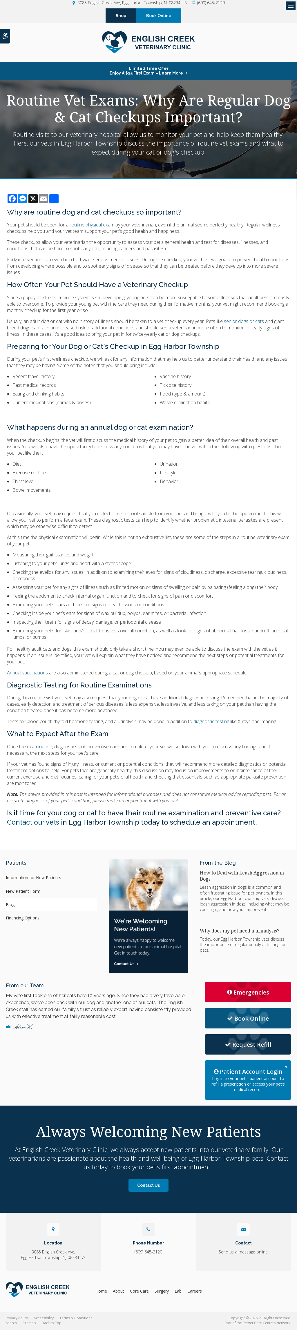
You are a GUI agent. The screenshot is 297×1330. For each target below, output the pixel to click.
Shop (121, 15)
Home (101, 1291)
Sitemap (29, 1323)
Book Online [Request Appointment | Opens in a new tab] (248, 1019)
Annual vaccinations (27, 673)
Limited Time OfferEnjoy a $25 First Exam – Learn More (146, 71)
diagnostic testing (211, 721)
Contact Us (148, 1185)
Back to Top (51, 1323)
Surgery (162, 1291)
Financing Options (22, 918)
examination (39, 747)
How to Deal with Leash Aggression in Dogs (242, 876)
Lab (178, 1291)
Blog (10, 905)
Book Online (158, 15)
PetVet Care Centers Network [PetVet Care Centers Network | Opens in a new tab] (266, 1323)
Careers (194, 1291)
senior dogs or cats (244, 321)
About (118, 1291)
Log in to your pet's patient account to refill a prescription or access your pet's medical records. (248, 1080)
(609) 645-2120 (211, 3)
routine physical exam (92, 225)
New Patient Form (23, 891)
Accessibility (44, 1318)
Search (11, 1323)
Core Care (139, 1291)
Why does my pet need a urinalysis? (239, 931)
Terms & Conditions (75, 1318)
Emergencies (248, 993)
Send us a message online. (244, 1252)
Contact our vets (34, 822)
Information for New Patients (33, 878)
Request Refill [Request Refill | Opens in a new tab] (248, 1045)
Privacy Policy (17, 1318)
